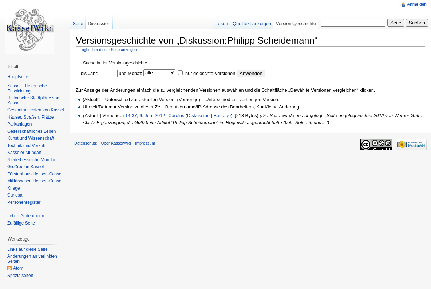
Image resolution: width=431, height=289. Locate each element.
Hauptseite (17, 76)
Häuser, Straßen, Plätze (30, 117)
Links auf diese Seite (27, 249)
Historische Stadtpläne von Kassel (33, 100)
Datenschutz (85, 143)
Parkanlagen (19, 124)
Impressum (145, 143)
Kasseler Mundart (24, 152)
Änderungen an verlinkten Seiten (32, 259)
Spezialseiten (20, 275)
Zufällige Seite (21, 223)
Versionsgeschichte (296, 23)
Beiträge (222, 115)
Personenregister (23, 202)
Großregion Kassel (25, 166)
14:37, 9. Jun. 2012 (145, 115)
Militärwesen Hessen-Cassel (34, 180)
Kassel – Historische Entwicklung (27, 88)
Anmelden (417, 4)
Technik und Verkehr (27, 145)
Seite (77, 23)
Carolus (176, 115)
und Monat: (130, 73)
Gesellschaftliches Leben (31, 131)
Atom (18, 268)
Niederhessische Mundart (32, 159)
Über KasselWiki (116, 143)
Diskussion (198, 115)
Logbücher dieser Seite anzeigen (108, 49)
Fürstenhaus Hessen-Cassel (34, 174)
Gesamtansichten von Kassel (35, 109)
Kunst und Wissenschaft (30, 138)
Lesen (221, 23)
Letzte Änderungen (25, 215)
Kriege (13, 188)
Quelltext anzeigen (252, 23)
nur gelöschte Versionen (210, 73)
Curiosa (14, 195)
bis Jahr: (89, 73)
